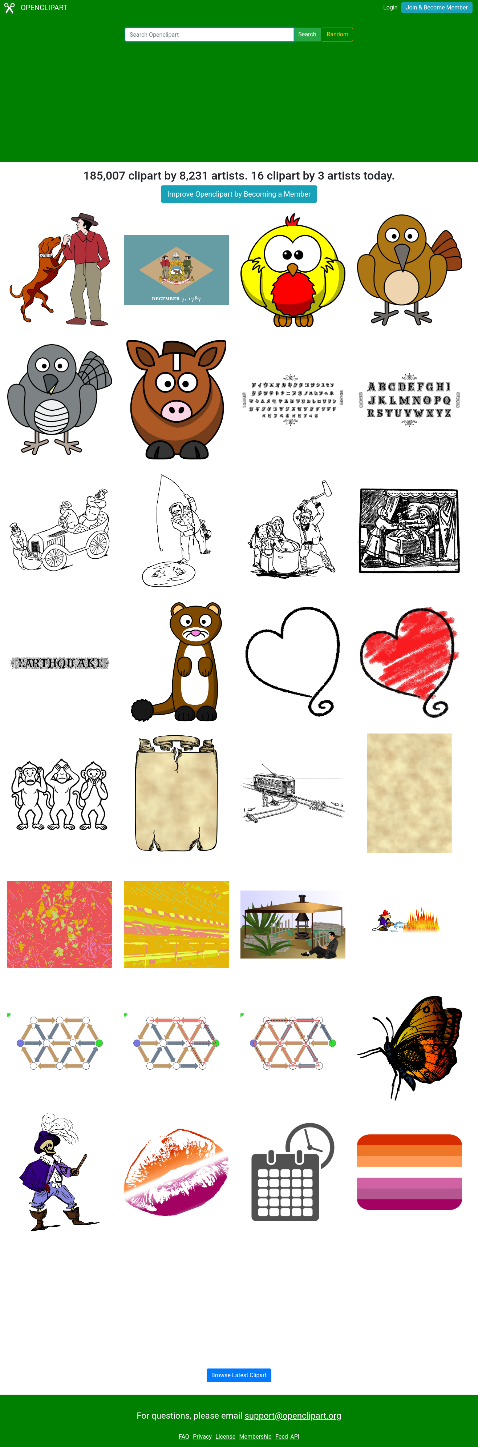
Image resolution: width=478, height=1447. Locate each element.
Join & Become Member (437, 7)
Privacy (202, 1436)
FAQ (184, 1436)
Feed (281, 1436)
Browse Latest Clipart (239, 1375)
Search (307, 34)
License (225, 1436)
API (294, 1436)
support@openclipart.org (292, 1416)
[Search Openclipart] (209, 34)
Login (390, 7)
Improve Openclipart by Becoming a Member (239, 194)
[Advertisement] (239, 102)
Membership (255, 1436)
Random (337, 34)
